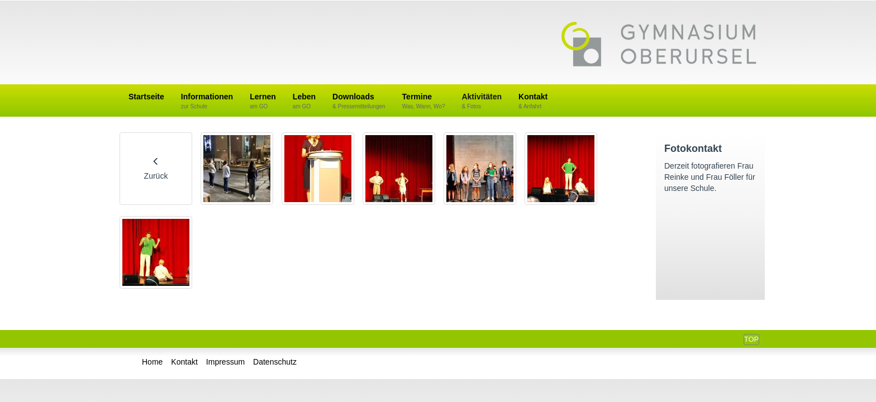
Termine (423, 101)
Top (751, 339)
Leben (304, 101)
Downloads (358, 101)
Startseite (146, 96)
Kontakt (533, 101)
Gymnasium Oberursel (658, 45)
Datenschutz (275, 361)
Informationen (207, 101)
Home (152, 361)
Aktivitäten (481, 101)
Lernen (263, 101)
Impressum (225, 361)
